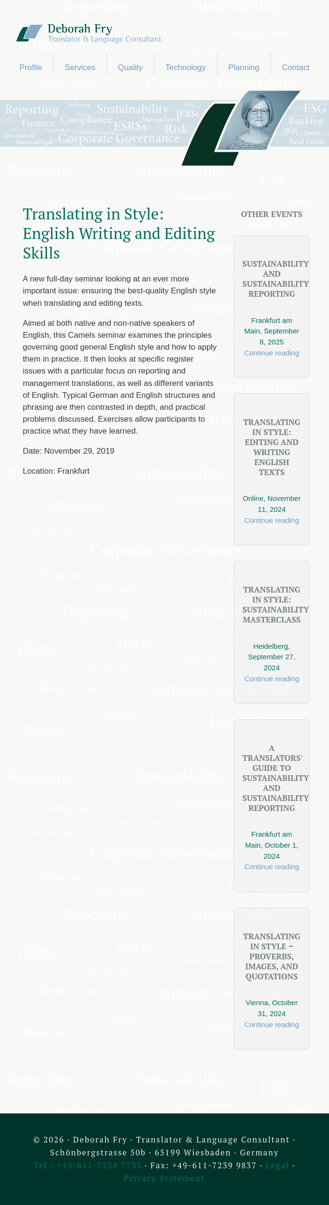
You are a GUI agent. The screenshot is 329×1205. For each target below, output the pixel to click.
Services (80, 67)
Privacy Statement (164, 1178)
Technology (185, 67)
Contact (295, 67)
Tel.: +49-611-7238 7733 (88, 1165)
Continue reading (271, 353)
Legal (277, 1165)
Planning (243, 67)
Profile (31, 67)
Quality (130, 67)
